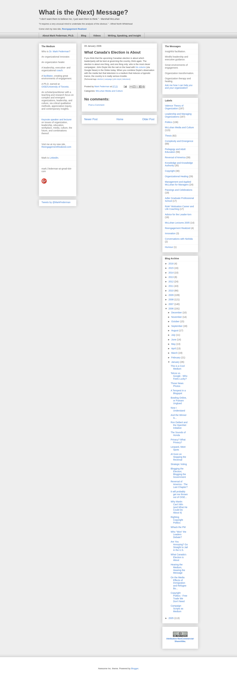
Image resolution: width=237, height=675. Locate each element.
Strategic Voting (179, 464)
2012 (171, 281)
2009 (171, 295)
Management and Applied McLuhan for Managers (178, 183)
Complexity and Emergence (179, 141)
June (174, 339)
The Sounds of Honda (178, 433)
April (173, 348)
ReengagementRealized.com (56, 147)
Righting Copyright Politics (177, 520)
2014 (171, 272)
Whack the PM (178, 527)
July (173, 335)
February (176, 357)
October (175, 321)
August (175, 330)
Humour (169, 247)
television (126, 79)
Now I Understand (178, 409)
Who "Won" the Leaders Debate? (178, 534)
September (177, 326)
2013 (171, 277)
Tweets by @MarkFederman (55, 202)
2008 (171, 299)
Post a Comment (96, 105)
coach (59, 70)
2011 (171, 286)
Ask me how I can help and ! (178, 86)
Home (120, 119)
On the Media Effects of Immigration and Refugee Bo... (178, 583)
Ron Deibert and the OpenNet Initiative (179, 425)
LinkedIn (54, 157)
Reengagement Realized (74, 29)
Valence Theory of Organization (174, 107)
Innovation (170, 233)
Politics (168, 122)
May (173, 344)
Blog (83, 35)
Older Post (148, 119)
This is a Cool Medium (178, 367)
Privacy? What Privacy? (178, 441)
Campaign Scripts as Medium (177, 608)
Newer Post (91, 119)
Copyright (170, 171)
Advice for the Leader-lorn (178, 214)
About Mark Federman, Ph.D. (58, 35)
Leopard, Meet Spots (178, 448)
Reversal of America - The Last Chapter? (179, 484)
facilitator (48, 76)
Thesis (168, 135)
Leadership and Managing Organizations (178, 115)
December (176, 312)
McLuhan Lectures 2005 (177, 222)
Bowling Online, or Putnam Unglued (179, 400)
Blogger (134, 668)
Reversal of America (175, 157)
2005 (171, 618)
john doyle (117, 79)
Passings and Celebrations (178, 190)
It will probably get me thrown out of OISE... (179, 494)
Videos (97, 35)
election (100, 79)
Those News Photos (177, 384)
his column (140, 67)
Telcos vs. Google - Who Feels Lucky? (179, 376)
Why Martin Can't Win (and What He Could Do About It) (179, 507)
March (174, 353)
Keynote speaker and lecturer (56, 119)
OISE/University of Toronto (55, 86)
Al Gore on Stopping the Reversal (178, 457)
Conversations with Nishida (179, 239)
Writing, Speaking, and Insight (124, 35)
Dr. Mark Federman (59, 51)
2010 (171, 290)
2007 (171, 304)
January (175, 362)
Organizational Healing (176, 176)
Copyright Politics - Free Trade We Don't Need (179, 597)
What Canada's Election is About (178, 557)
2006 (171, 308)
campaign (108, 79)
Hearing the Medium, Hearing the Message (178, 568)
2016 (171, 263)
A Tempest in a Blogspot (178, 392)
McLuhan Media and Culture (109, 91)
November (176, 317)
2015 (171, 268)
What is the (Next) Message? (83, 12)
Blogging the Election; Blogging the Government (178, 472)
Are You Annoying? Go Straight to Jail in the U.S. (179, 545)
